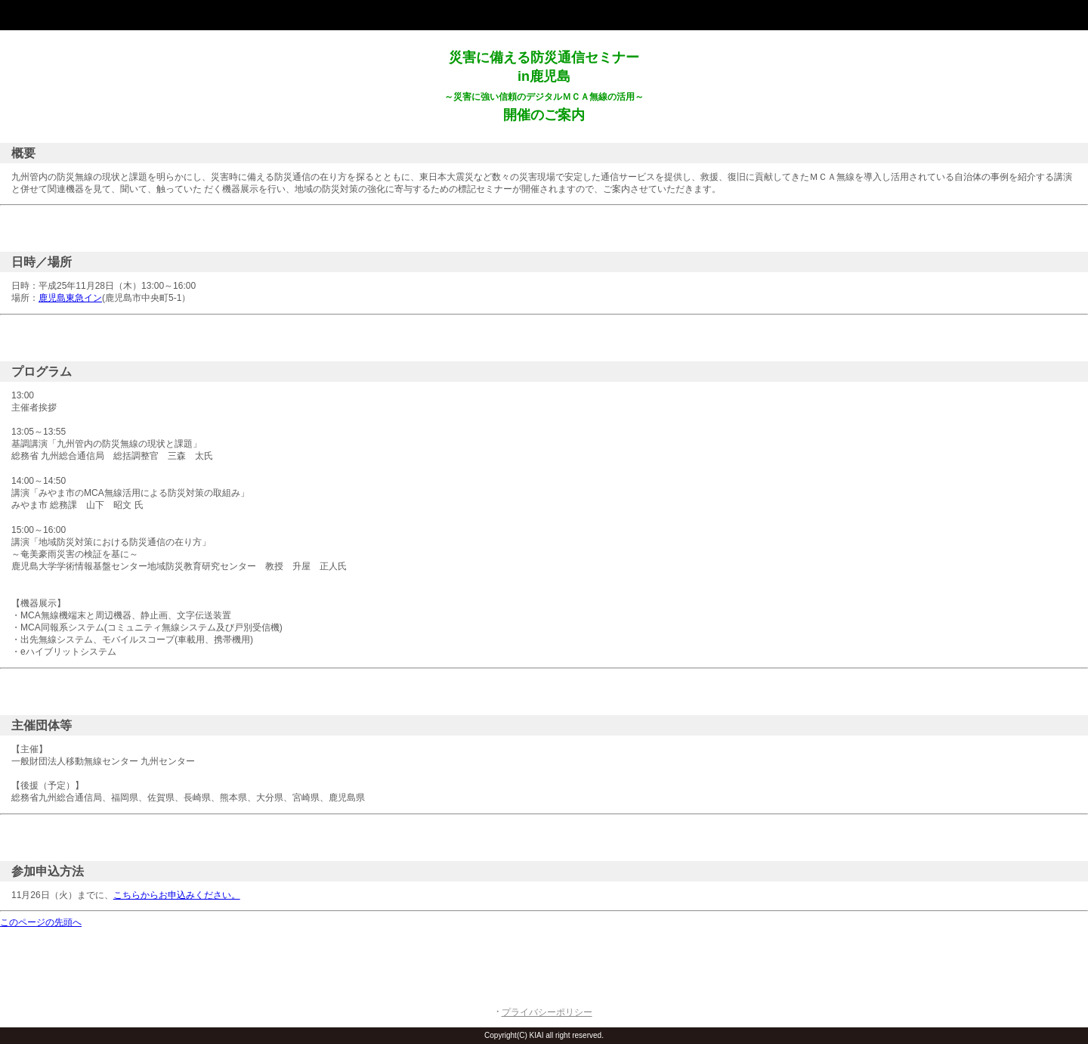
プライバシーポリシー (547, 1012)
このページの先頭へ (41, 922)
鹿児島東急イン (70, 298)
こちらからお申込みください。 (176, 895)
